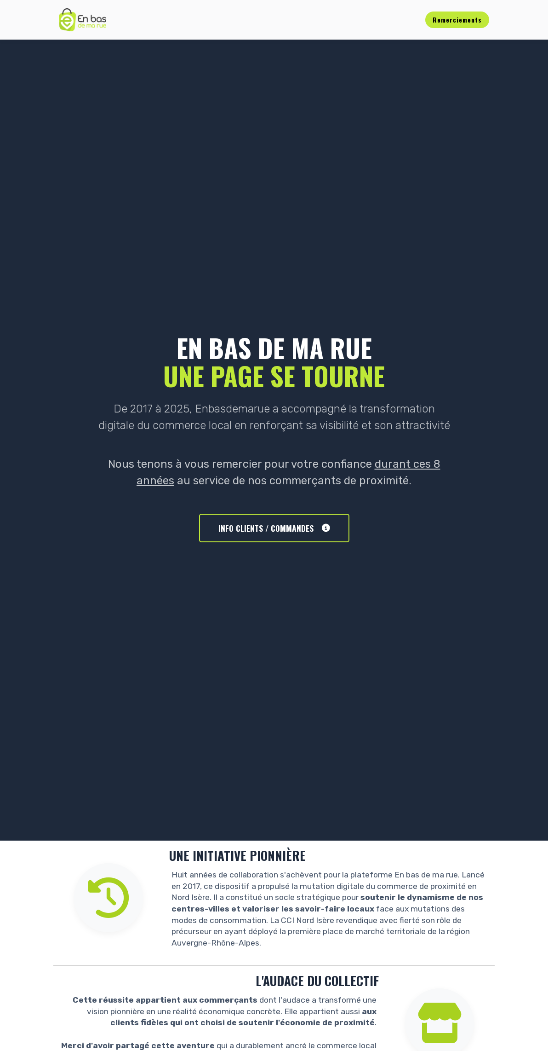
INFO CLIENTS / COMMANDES (274, 528)
